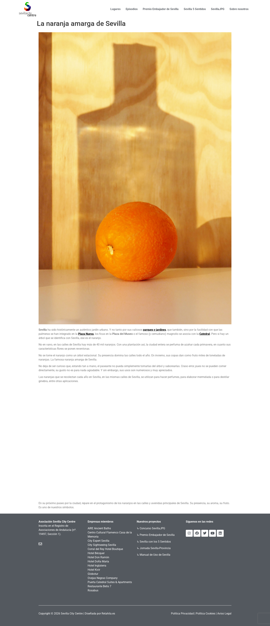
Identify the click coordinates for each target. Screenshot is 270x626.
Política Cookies (205, 613)
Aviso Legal (224, 613)
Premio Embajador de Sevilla (161, 9)
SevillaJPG (217, 9)
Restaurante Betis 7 (99, 586)
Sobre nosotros (239, 9)
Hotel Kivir (94, 569)
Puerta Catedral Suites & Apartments (110, 582)
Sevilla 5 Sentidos (195, 9)
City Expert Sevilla (98, 540)
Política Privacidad (182, 613)
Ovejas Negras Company (103, 578)
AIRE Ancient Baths (99, 528)
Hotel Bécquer (96, 553)
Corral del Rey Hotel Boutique (105, 549)
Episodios (132, 9)
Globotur (93, 573)
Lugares (115, 9)
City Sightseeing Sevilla (102, 545)
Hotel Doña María (98, 561)
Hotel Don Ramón (98, 557)
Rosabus (93, 590)
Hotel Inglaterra (97, 565)
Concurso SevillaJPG (152, 528)
